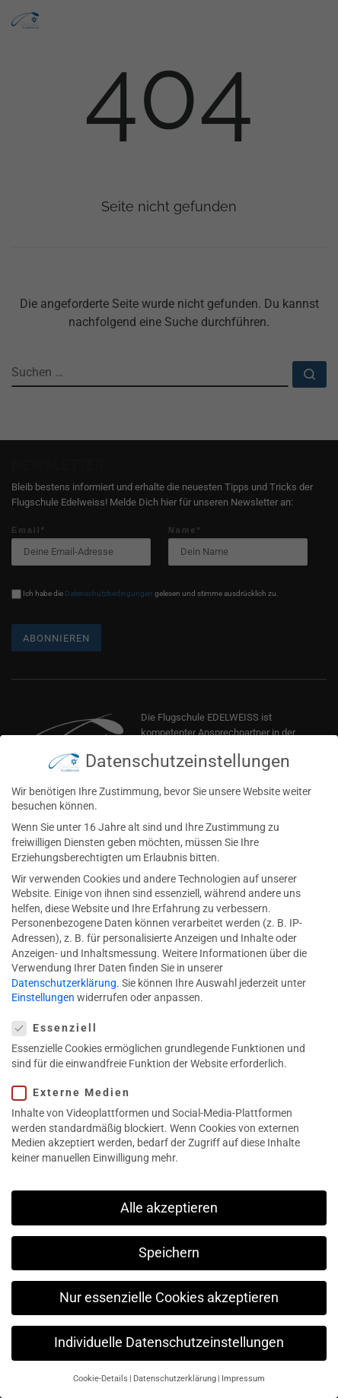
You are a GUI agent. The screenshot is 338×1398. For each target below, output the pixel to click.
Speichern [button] (169, 1239)
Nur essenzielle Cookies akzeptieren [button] (169, 1284)
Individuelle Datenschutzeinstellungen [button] (169, 1328)
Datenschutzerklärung (63, 969)
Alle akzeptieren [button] (169, 1194)
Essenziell (59, 1014)
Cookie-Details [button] (100, 1366)
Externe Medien (75, 1079)
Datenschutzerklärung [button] (174, 1366)
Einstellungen (43, 984)
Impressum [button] (243, 1366)
